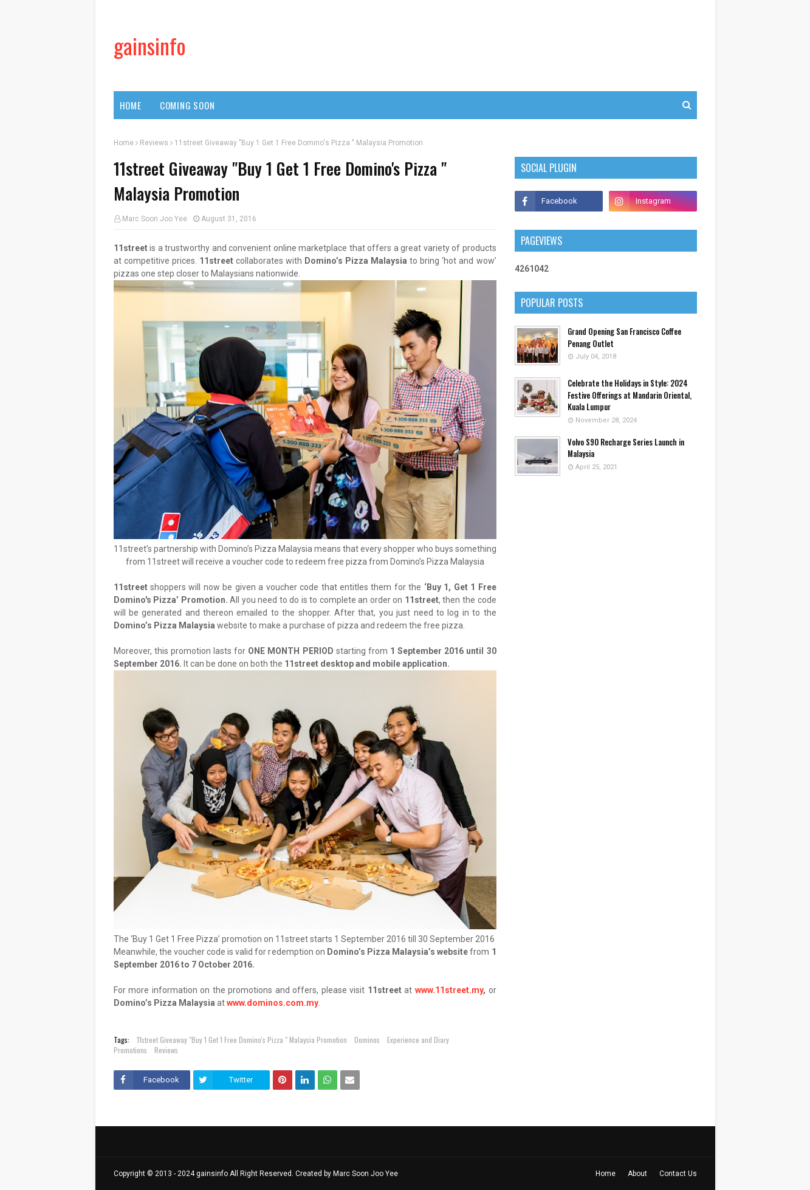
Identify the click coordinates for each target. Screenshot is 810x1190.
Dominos (367, 1039)
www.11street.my (449, 990)
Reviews (154, 143)
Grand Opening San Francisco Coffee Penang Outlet (624, 337)
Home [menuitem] (131, 105)
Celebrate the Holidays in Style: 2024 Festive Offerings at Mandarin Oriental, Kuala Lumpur (630, 395)
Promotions (130, 1050)
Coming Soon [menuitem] (187, 105)
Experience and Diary (418, 1039)
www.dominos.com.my (272, 1003)
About (637, 1173)
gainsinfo (150, 45)
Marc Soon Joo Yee (154, 219)
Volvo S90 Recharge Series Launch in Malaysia (626, 448)
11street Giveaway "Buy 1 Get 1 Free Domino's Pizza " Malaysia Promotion (242, 1039)
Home (124, 143)
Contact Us (678, 1173)
